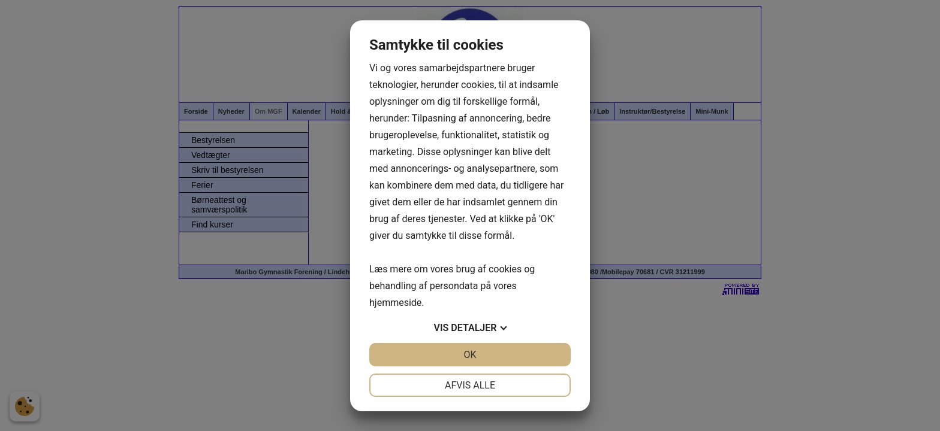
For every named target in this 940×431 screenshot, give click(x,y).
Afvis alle (470, 385)
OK (469, 354)
